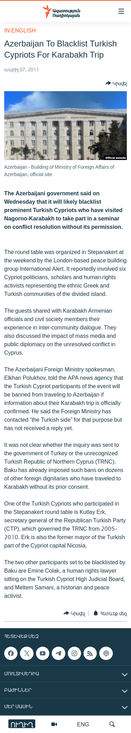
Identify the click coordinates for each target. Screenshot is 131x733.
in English (20, 30)
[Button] (116, 83)
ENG (83, 724)
